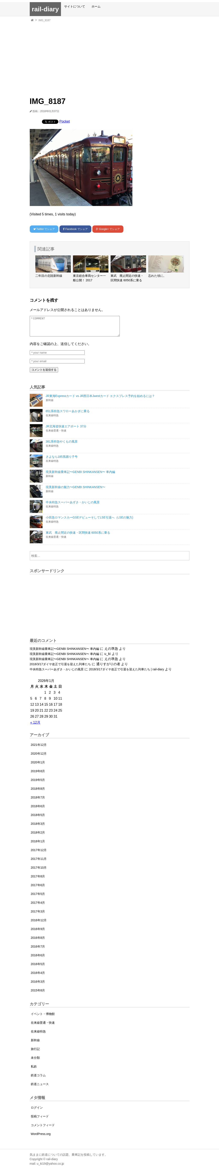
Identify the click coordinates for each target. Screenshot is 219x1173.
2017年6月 (38, 889)
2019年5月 (38, 783)
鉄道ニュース (40, 1088)
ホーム (96, 6)
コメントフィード (43, 1129)
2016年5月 (38, 968)
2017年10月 (39, 871)
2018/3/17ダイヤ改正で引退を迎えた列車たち (60, 668)
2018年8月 (38, 792)
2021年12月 (39, 748)
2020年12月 (39, 757)
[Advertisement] (109, 55)
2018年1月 (38, 845)
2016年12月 (39, 924)
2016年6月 (38, 959)
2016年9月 (38, 933)
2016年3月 (38, 985)
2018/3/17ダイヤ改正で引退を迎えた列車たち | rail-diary (126, 673)
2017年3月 (38, 915)
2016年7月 (38, 950)
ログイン (37, 1111)
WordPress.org (41, 1137)
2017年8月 (38, 880)
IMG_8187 (44, 20)
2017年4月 (38, 906)
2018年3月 (38, 827)
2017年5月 (38, 897)
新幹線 (35, 1044)
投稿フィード (40, 1120)
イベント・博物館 (43, 1017)
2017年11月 (39, 862)
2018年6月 (38, 810)
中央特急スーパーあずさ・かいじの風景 (57, 673)
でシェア (44, 229)
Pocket (64, 121)
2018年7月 (38, 801)
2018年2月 (38, 836)
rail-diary (45, 9)
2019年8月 (38, 775)
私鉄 (34, 1070)
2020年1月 (38, 766)
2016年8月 (38, 941)
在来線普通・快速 (43, 1026)
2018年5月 (38, 819)
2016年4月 (38, 976)
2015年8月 (38, 994)
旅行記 (35, 1053)
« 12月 (35, 726)
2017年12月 (39, 854)
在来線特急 (38, 1035)
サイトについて (74, 6)
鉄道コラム (38, 1079)
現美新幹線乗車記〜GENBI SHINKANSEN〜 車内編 (64, 652)
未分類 (35, 1061)
